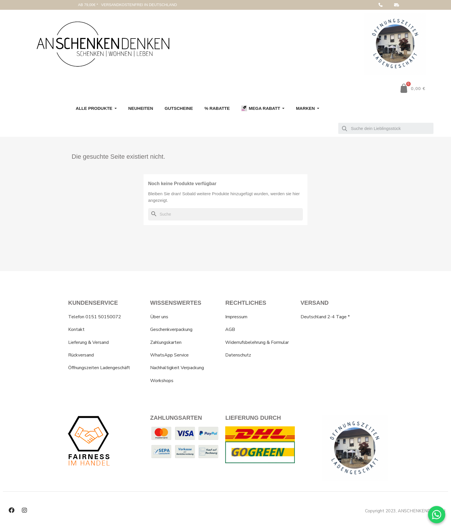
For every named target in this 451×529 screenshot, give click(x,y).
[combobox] (386, 128)
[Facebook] (11, 510)
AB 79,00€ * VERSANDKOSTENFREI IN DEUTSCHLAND (127, 5)
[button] (412, 88)
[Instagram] (24, 510)
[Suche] (225, 214)
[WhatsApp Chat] (436, 514)
